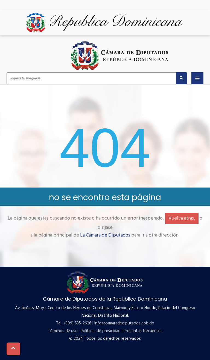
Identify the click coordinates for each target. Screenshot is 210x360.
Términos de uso (63, 331)
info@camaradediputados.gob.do (124, 323)
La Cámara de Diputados (105, 235)
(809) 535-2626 (77, 323)
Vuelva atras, (181, 218)
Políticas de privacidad (101, 331)
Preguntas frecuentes (143, 331)
